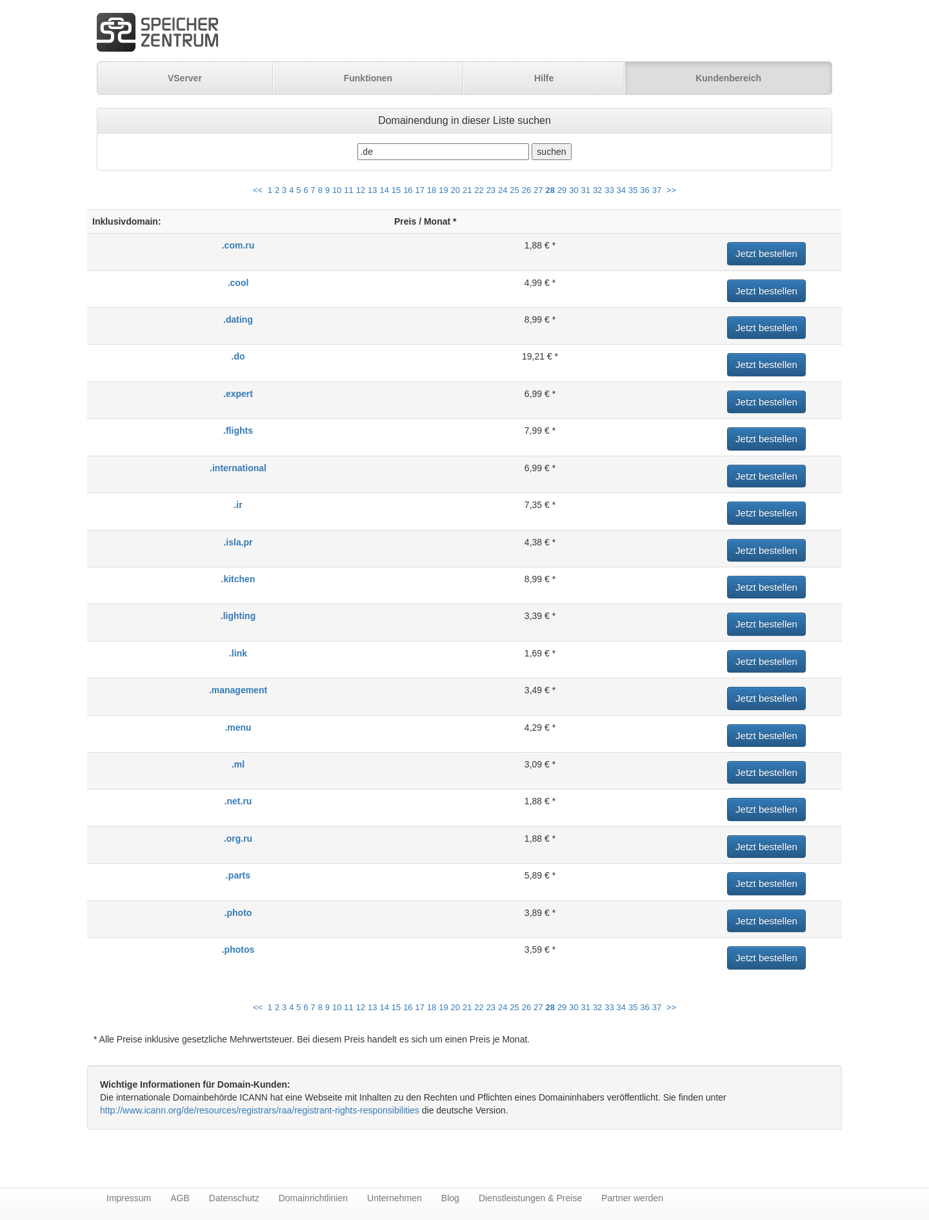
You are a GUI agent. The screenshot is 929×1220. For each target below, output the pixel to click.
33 (609, 190)
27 (538, 190)
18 (431, 190)
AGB (180, 1198)
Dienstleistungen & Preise (530, 1198)
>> (671, 190)
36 (644, 190)
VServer (185, 78)
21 (467, 190)
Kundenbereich (728, 78)
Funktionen (368, 78)
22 (478, 190)
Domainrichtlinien (313, 1198)
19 (443, 190)
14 (383, 190)
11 (348, 190)
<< (258, 190)
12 (360, 190)
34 (621, 190)
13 (372, 190)
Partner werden (632, 1198)
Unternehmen (394, 1198)
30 (573, 190)
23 (490, 190)
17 (419, 190)
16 (407, 190)
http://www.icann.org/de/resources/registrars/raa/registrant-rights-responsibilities (259, 1110)
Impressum (128, 1198)
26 (526, 190)
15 (396, 190)
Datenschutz (234, 1198)
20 (455, 190)
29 (561, 190)
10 (336, 190)
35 (632, 190)
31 (585, 190)
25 (514, 190)
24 (502, 190)
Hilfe (544, 78)
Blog (450, 1198)
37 (656, 190)
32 (597, 190)
